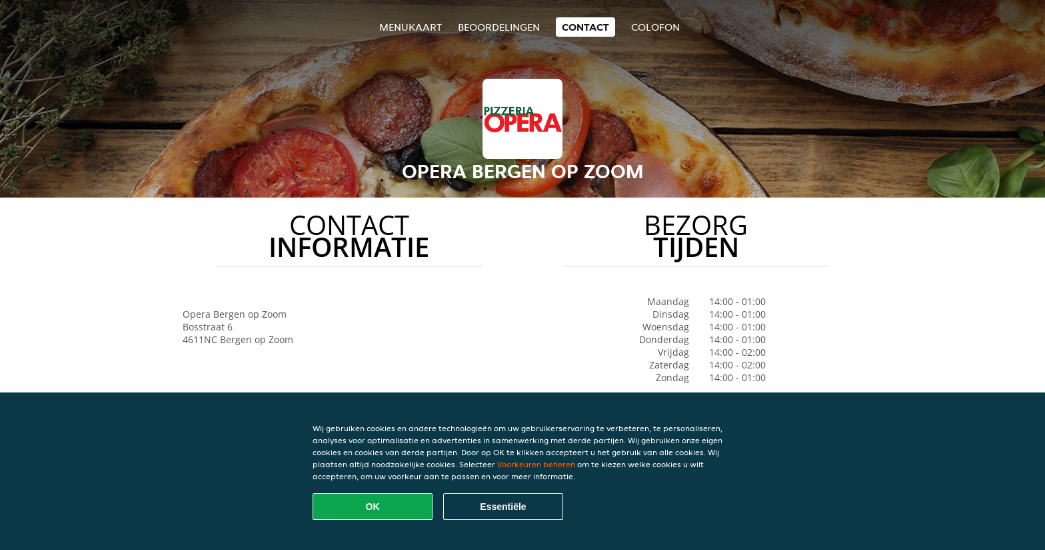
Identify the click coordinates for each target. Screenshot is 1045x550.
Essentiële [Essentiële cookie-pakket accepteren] (503, 506)
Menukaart (410, 27)
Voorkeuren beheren (536, 464)
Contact (585, 27)
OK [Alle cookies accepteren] (373, 506)
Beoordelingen (499, 27)
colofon (655, 27)
